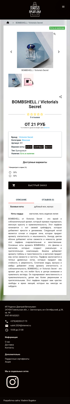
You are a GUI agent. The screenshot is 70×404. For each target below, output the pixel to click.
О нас (7, 342)
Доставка (9, 345)
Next (59, 52)
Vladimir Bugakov (28, 400)
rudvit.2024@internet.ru (20, 325)
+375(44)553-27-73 (18, 321)
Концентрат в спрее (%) (18, 167)
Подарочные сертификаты (17, 359)
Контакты (9, 348)
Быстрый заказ (29, 185)
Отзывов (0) (48, 200)
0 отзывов (35, 117)
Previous (11, 52)
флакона (46, 127)
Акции (8, 362)
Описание (21, 200)
